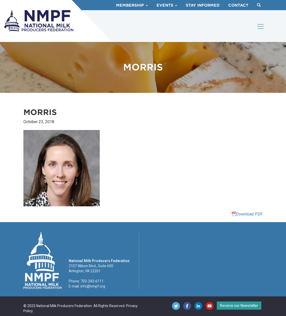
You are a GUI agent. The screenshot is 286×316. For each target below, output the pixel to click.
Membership (132, 5)
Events (166, 5)
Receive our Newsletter (239, 306)
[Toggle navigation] (260, 26)
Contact (238, 5)
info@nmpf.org (92, 286)
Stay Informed (203, 5)
